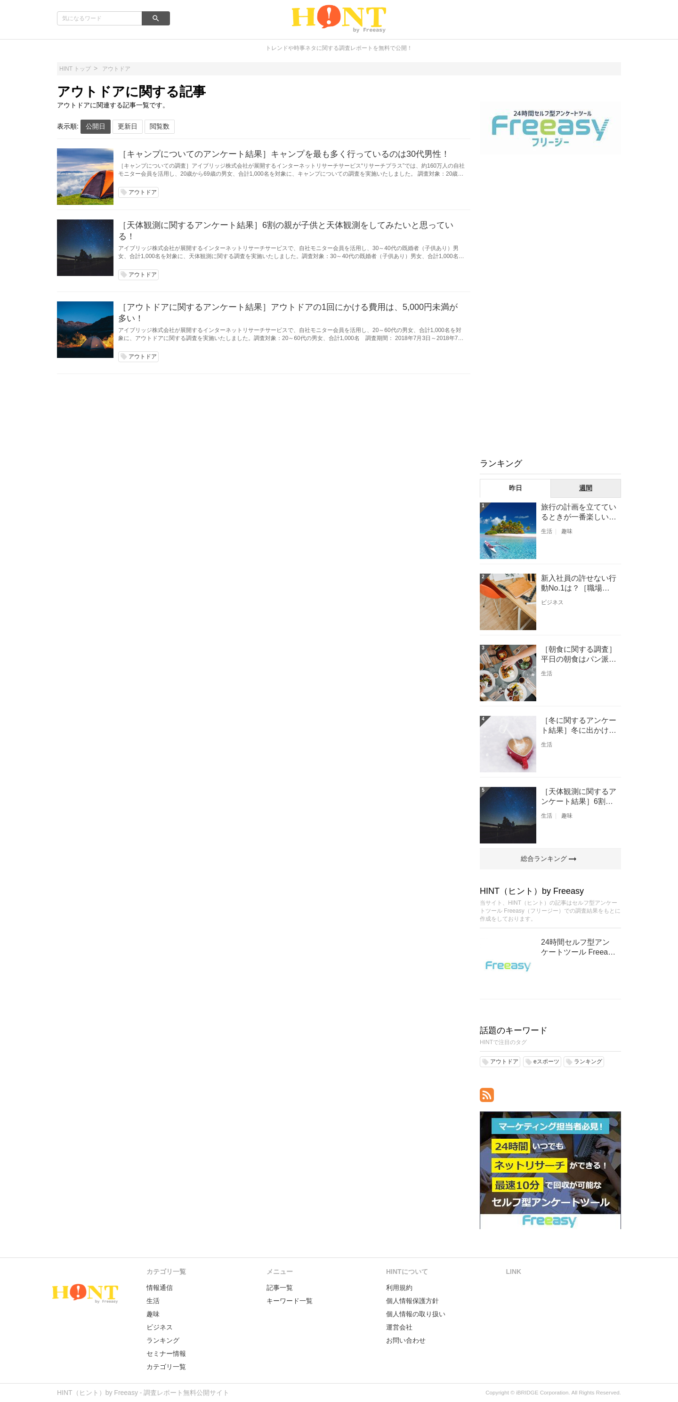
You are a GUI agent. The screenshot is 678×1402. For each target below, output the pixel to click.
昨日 (515, 488)
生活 (546, 531)
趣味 (567, 531)
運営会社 (399, 1327)
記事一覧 (279, 1287)
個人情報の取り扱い (415, 1314)
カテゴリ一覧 (166, 1366)
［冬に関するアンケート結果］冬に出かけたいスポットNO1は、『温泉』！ (578, 726)
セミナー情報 (166, 1353)
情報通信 (159, 1287)
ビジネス (552, 602)
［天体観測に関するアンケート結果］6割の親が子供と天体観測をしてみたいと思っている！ (285, 230)
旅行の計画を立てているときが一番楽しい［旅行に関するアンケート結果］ (578, 512)
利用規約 (399, 1287)
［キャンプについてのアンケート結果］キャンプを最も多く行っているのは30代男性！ (284, 154)
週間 (585, 488)
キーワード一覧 (289, 1301)
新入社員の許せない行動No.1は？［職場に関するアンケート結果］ (578, 583)
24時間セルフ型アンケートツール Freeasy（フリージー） (578, 947)
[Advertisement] (550, 305)
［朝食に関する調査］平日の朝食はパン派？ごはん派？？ (578, 655)
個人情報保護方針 (412, 1301)
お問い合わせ (406, 1340)
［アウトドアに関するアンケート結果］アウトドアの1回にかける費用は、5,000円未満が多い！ (288, 312)
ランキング (162, 1340)
